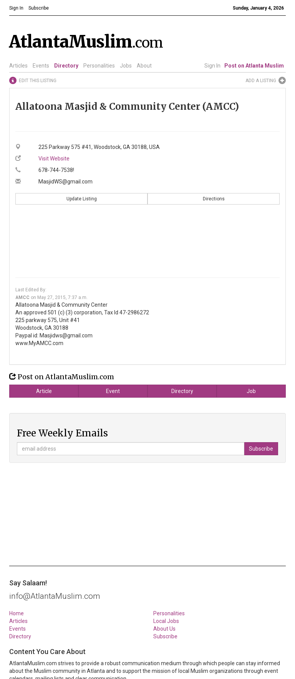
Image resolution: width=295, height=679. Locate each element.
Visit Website (54, 158)
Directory (66, 66)
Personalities (99, 66)
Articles (18, 66)
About (144, 66)
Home (16, 613)
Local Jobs (166, 621)
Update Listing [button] (81, 199)
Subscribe (165, 636)
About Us (164, 629)
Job (251, 391)
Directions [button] (214, 199)
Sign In (212, 66)
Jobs (126, 66)
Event (113, 391)
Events (41, 66)
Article (44, 391)
